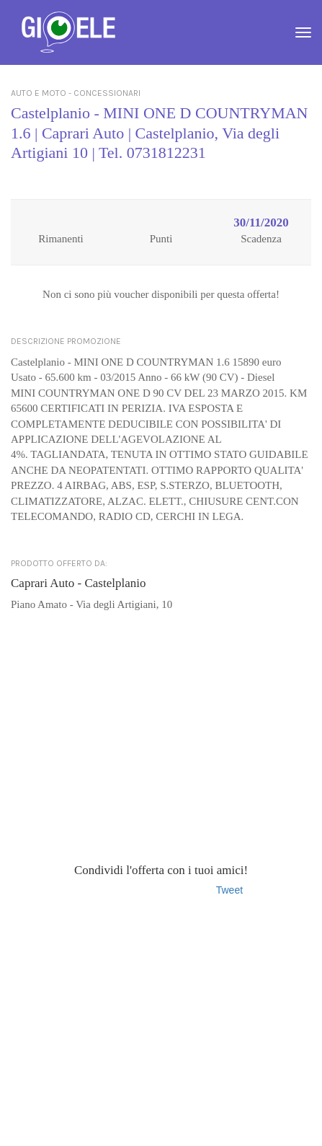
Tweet (229, 890)
